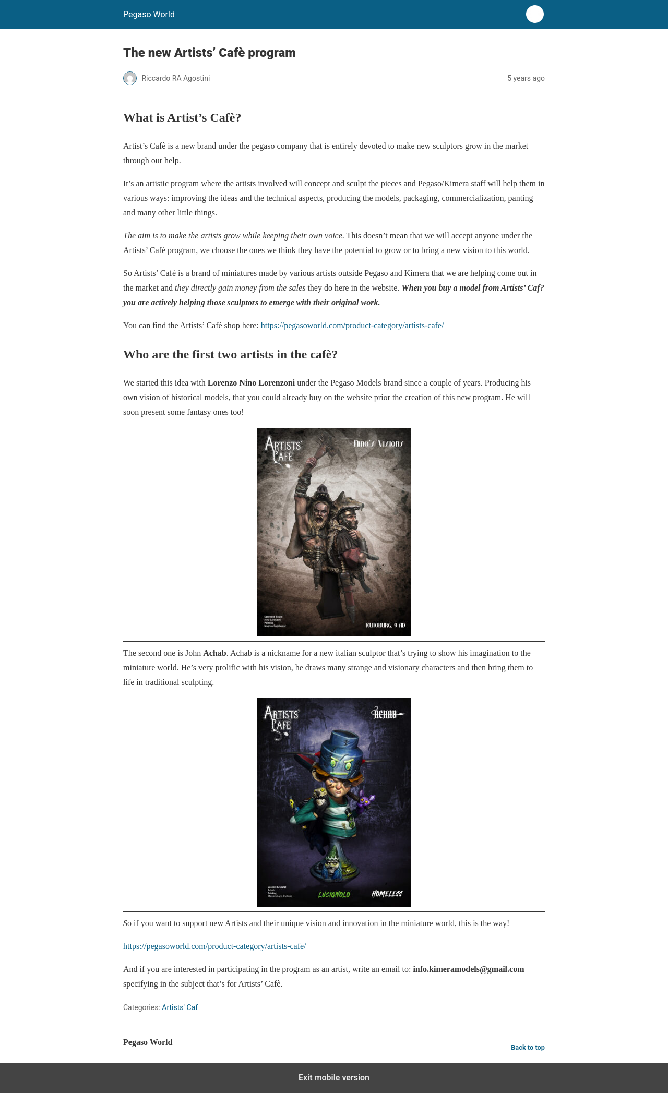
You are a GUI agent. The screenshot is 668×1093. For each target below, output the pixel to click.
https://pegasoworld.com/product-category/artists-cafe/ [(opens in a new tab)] (214, 946)
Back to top (528, 1047)
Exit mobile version (334, 1078)
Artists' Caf (180, 1007)
